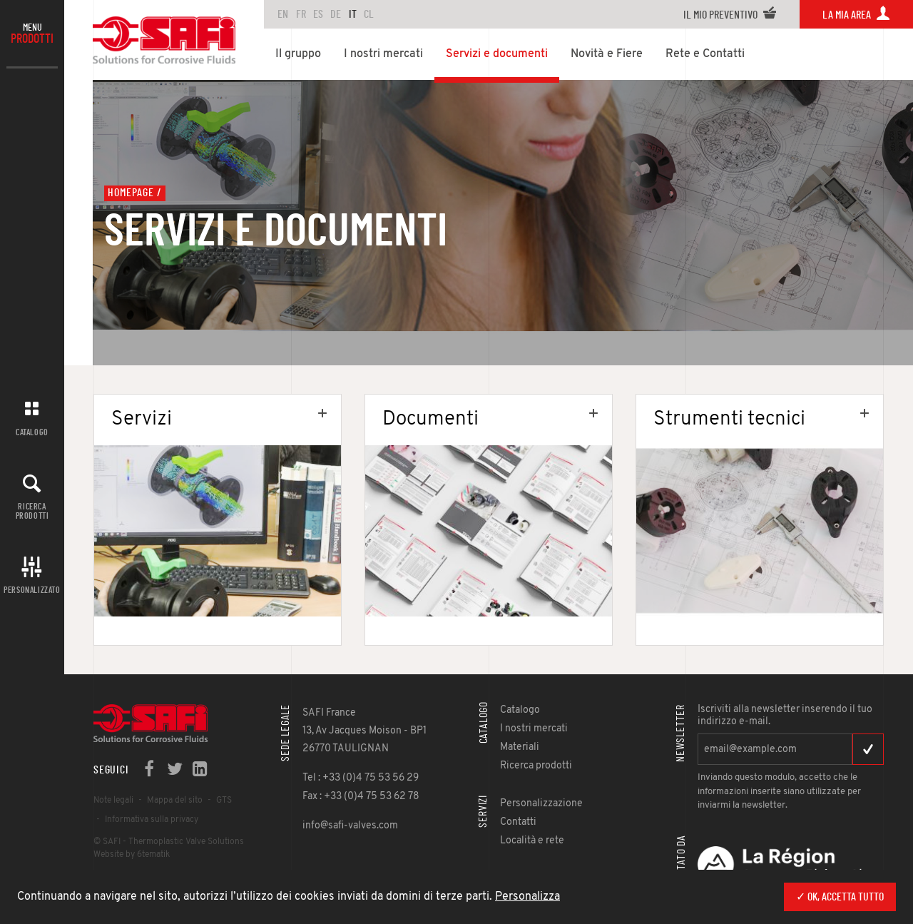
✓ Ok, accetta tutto (840, 897)
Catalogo (32, 432)
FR (301, 14)
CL (369, 14)
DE (335, 14)
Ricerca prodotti (32, 511)
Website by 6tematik (131, 855)
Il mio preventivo (730, 15)
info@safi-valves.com (350, 826)
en (282, 14)
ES (318, 14)
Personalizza (527, 897)
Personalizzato (32, 590)
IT (353, 14)
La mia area (856, 15)
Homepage (130, 192)
